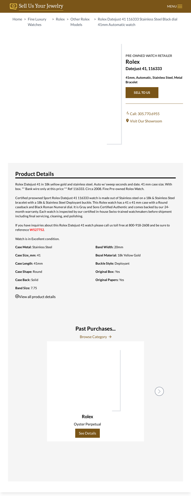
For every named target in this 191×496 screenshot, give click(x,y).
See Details (87, 433)
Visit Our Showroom (144, 121)
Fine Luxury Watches (37, 22)
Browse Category (95, 336)
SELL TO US (142, 92)
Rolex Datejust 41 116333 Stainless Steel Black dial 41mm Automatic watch (137, 22)
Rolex (60, 19)
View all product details (35, 296)
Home (17, 19)
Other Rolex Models (80, 22)
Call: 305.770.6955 (143, 113)
